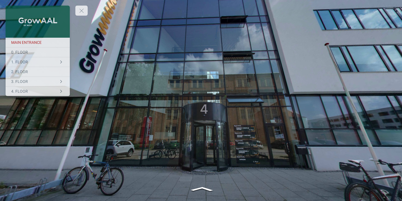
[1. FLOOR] (38, 62)
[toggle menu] (81, 11)
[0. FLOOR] (38, 52)
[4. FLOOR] (38, 91)
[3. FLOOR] (38, 81)
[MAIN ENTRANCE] (38, 42)
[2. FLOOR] (38, 71)
